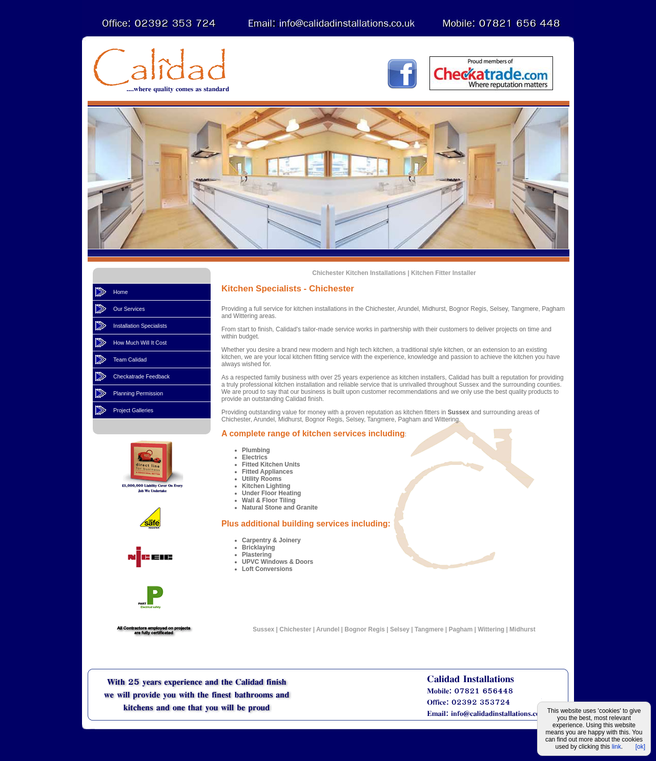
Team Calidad (130, 359)
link (616, 746)
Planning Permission (138, 393)
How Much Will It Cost (140, 343)
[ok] (640, 746)
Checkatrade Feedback (141, 376)
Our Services (129, 309)
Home (120, 292)
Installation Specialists (140, 326)
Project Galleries (133, 410)
